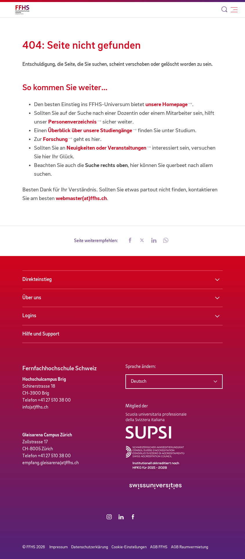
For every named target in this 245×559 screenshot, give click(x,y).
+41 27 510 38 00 (54, 400)
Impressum (58, 547)
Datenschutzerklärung (89, 547)
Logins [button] (29, 315)
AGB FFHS (158, 547)
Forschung (55, 139)
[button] (130, 240)
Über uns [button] (31, 297)
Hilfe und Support (40, 334)
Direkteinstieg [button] (37, 279)
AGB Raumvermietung (189, 547)
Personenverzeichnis (72, 122)
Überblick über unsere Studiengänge (90, 131)
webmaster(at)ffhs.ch (81, 199)
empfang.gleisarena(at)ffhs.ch (50, 463)
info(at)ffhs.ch (35, 407)
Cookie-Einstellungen (129, 547)
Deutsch (138, 381)
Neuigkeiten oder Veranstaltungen (106, 148)
